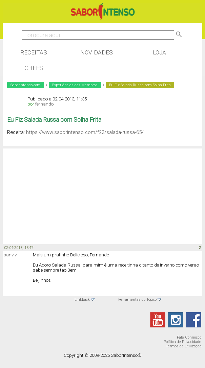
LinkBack (82, 299)
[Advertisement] (57, 192)
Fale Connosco (189, 337)
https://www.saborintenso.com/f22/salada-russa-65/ (85, 132)
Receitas (33, 52)
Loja (159, 52)
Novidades (96, 52)
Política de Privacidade (182, 342)
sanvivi (11, 254)
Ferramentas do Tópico (137, 299)
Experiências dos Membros (75, 85)
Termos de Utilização (183, 346)
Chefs (33, 68)
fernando (44, 104)
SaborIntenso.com (26, 85)
